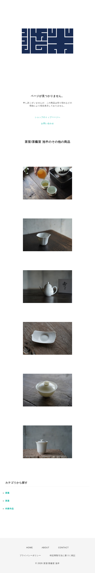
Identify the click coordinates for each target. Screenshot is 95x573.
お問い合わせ (47, 123)
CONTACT (63, 547)
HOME (29, 547)
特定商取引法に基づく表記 (62, 555)
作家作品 (9, 508)
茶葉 (7, 493)
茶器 (7, 501)
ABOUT (45, 547)
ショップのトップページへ (47, 117)
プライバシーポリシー (30, 555)
